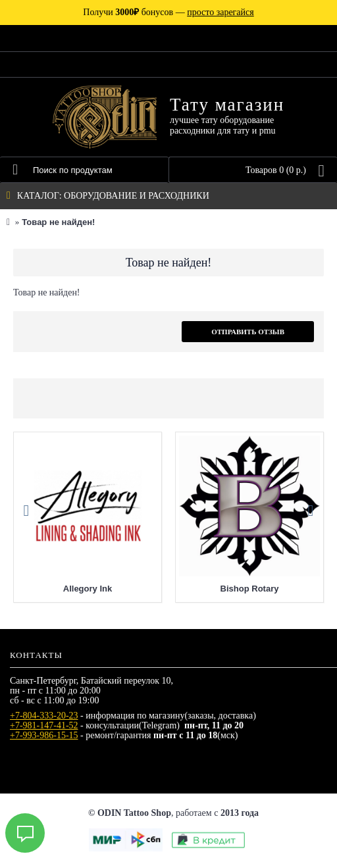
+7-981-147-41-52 (44, 725)
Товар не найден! (58, 222)
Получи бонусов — (168, 12)
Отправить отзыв (247, 332)
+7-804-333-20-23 (44, 715)
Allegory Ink (87, 588)
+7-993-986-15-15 (44, 735)
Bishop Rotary (249, 588)
